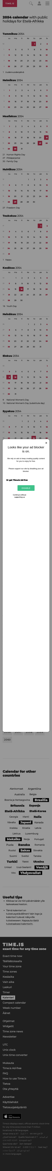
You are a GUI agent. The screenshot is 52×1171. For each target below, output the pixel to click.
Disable (26, 488)
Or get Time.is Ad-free (17, 480)
